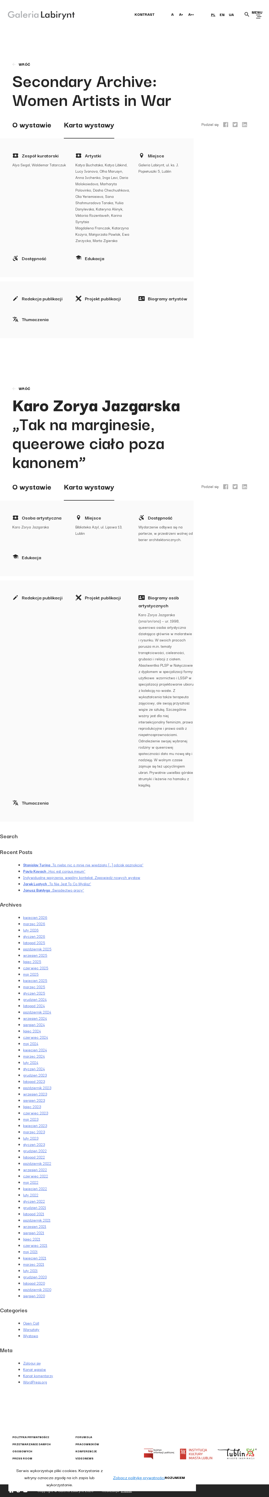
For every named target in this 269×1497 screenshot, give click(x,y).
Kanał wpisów (34, 1369)
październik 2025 (37, 949)
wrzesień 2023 (35, 1094)
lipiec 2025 (32, 961)
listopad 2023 (34, 1081)
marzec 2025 (34, 987)
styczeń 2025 (34, 993)
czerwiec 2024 (35, 1037)
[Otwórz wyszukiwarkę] (247, 14)
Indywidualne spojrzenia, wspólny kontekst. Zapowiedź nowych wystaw (81, 877)
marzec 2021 (33, 1264)
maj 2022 (30, 1182)
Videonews (84, 1458)
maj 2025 (31, 974)
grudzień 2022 (35, 1151)
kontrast (144, 14)
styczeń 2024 (34, 1069)
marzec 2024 (34, 1056)
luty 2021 (30, 1270)
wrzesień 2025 (35, 955)
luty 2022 (30, 1195)
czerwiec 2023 (35, 1113)
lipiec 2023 (32, 1106)
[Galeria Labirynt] (37, 14)
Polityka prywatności (30, 1437)
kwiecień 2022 (35, 1188)
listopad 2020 (34, 1283)
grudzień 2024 (35, 999)
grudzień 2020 (35, 1277)
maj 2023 (30, 1119)
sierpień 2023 (34, 1100)
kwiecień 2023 (35, 1125)
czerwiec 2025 (35, 968)
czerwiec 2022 (35, 1176)
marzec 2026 (34, 924)
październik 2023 (37, 1087)
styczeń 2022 (34, 1201)
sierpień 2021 (33, 1233)
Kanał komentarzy (38, 1375)
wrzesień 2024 (35, 1018)
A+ (181, 14)
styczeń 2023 (34, 1144)
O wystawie (31, 124)
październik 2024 (37, 1012)
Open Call (31, 1323)
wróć (21, 64)
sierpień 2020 (34, 1296)
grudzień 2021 (34, 1207)
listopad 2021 (33, 1214)
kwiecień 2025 (35, 980)
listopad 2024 (34, 1006)
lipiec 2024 (32, 1031)
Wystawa (30, 1336)
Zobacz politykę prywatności (139, 1477)
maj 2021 (30, 1251)
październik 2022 (37, 1163)
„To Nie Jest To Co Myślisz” (57, 884)
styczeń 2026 (34, 936)
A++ (191, 14)
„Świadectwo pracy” (53, 890)
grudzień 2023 (35, 1075)
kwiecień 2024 (35, 1050)
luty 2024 (30, 1062)
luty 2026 (31, 930)
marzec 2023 (34, 1132)
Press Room (22, 1458)
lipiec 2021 (31, 1239)
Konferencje (86, 1451)
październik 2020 (37, 1289)
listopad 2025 (34, 942)
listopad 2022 (34, 1157)
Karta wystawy (89, 124)
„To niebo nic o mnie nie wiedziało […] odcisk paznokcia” (83, 865)
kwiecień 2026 (35, 917)
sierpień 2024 (34, 1024)
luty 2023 (30, 1138)
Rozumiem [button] (175, 1477)
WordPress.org (35, 1382)
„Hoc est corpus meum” (54, 871)
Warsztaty (31, 1329)
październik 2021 (36, 1220)
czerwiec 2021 (35, 1245)
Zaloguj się (32, 1363)
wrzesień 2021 (34, 1226)
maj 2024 (30, 1043)
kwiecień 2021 (34, 1258)
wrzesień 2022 (35, 1169)
